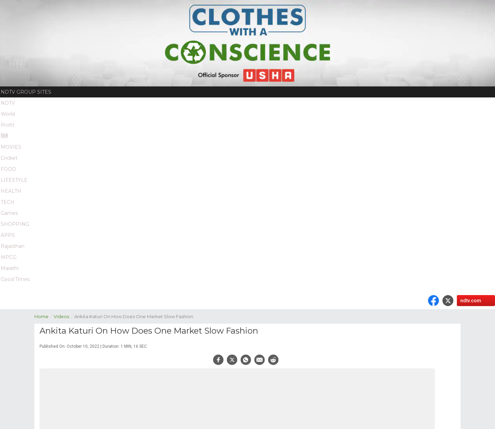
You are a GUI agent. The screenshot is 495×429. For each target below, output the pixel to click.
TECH (7, 202)
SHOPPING (15, 224)
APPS (8, 235)
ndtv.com (470, 300)
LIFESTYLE (14, 180)
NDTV (8, 103)
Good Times (15, 279)
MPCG (8, 257)
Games (9, 213)
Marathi (10, 268)
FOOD (8, 169)
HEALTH (11, 191)
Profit (7, 125)
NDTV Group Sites (26, 92)
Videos (64, 316)
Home (44, 316)
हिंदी (4, 136)
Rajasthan (12, 246)
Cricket (9, 158)
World (8, 114)
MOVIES (11, 147)
